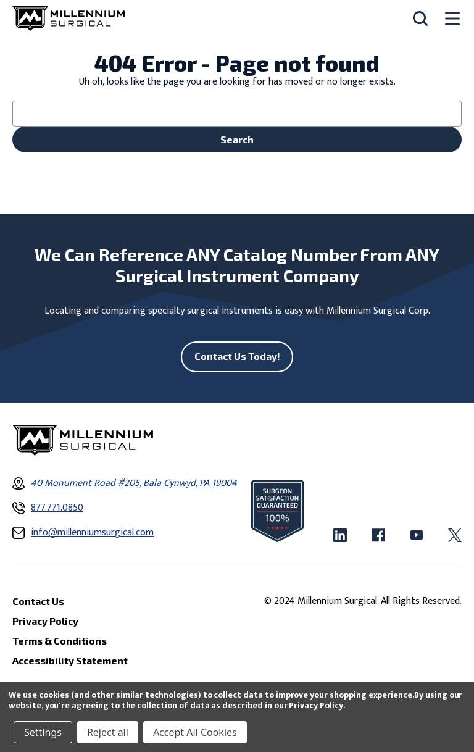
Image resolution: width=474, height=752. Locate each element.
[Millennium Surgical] (68, 18)
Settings (43, 732)
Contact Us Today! (237, 356)
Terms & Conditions (59, 640)
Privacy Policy (316, 705)
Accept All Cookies (195, 732)
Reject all (107, 732)
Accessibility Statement (70, 660)
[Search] (420, 18)
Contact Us (38, 601)
